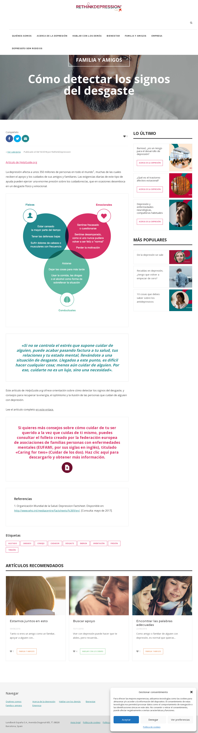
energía (83, 543)
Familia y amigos (137, 36)
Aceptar (126, 719)
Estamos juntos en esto (29, 621)
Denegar (153, 719)
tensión (12, 550)
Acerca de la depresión (52, 36)
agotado (12, 543)
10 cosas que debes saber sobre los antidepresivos (148, 297)
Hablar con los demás (88, 36)
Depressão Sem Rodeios (27, 49)
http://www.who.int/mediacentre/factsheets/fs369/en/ (47, 510)
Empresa (159, 36)
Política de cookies (151, 727)
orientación (99, 543)
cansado (27, 543)
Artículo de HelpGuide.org (21, 162)
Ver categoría (14, 151)
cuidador (55, 543)
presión (114, 543)
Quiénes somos (22, 36)
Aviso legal (76, 722)
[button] (191, 692)
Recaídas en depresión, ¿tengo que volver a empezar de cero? (150, 274)
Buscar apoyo (84, 621)
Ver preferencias (180, 719)
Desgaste (69, 543)
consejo (41, 543)
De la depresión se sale (150, 254)
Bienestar (114, 36)
